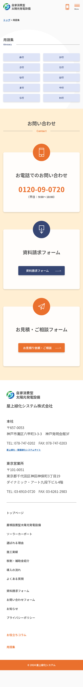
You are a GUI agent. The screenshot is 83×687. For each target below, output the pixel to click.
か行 (61, 57)
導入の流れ (15, 577)
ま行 (21, 87)
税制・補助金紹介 (20, 567)
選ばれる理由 (17, 546)
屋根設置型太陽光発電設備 (27, 526)
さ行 (21, 67)
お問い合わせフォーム (24, 610)
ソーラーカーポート (22, 536)
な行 (21, 77)
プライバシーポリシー (24, 631)
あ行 (21, 57)
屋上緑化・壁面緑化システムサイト (27, 449)
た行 (61, 67)
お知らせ (13, 621)
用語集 (12, 662)
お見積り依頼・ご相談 (36, 346)
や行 (61, 87)
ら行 (21, 97)
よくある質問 (17, 587)
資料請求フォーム (36, 269)
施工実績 (13, 557)
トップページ (17, 513)
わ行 (61, 97)
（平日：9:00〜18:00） (41, 190)
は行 (61, 77)
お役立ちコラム (18, 649)
